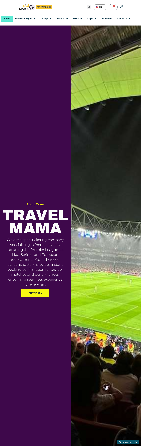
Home (7, 18)
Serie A (62, 18)
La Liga (46, 18)
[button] (89, 7)
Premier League (25, 18)
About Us (124, 18)
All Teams (106, 18)
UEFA (77, 18)
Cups (91, 18)
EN (99, 7)
